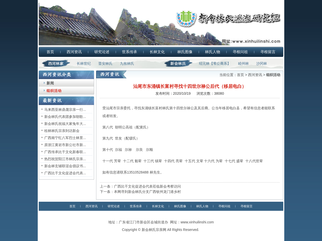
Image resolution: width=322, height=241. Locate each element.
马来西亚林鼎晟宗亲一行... (65, 110)
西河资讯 (74, 52)
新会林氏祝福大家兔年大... (65, 124)
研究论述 (101, 52)
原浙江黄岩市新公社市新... (65, 145)
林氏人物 (212, 52)
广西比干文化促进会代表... (65, 173)
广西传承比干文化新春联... (65, 152)
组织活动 (54, 91)
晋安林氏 (105, 63)
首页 (50, 52)
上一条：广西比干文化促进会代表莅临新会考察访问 (140, 186)
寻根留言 (267, 52)
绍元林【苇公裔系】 (215, 63)
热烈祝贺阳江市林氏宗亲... (65, 159)
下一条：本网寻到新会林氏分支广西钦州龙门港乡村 (140, 192)
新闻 (50, 83)
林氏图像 (184, 52)
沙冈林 (261, 63)
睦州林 (243, 63)
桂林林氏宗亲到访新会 (61, 131)
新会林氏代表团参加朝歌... (65, 117)
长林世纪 (84, 63)
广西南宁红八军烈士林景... (65, 138)
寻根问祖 (240, 52)
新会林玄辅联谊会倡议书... (65, 166)
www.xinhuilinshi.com (197, 222)
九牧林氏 (127, 63)
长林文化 (157, 52)
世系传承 (129, 52)
